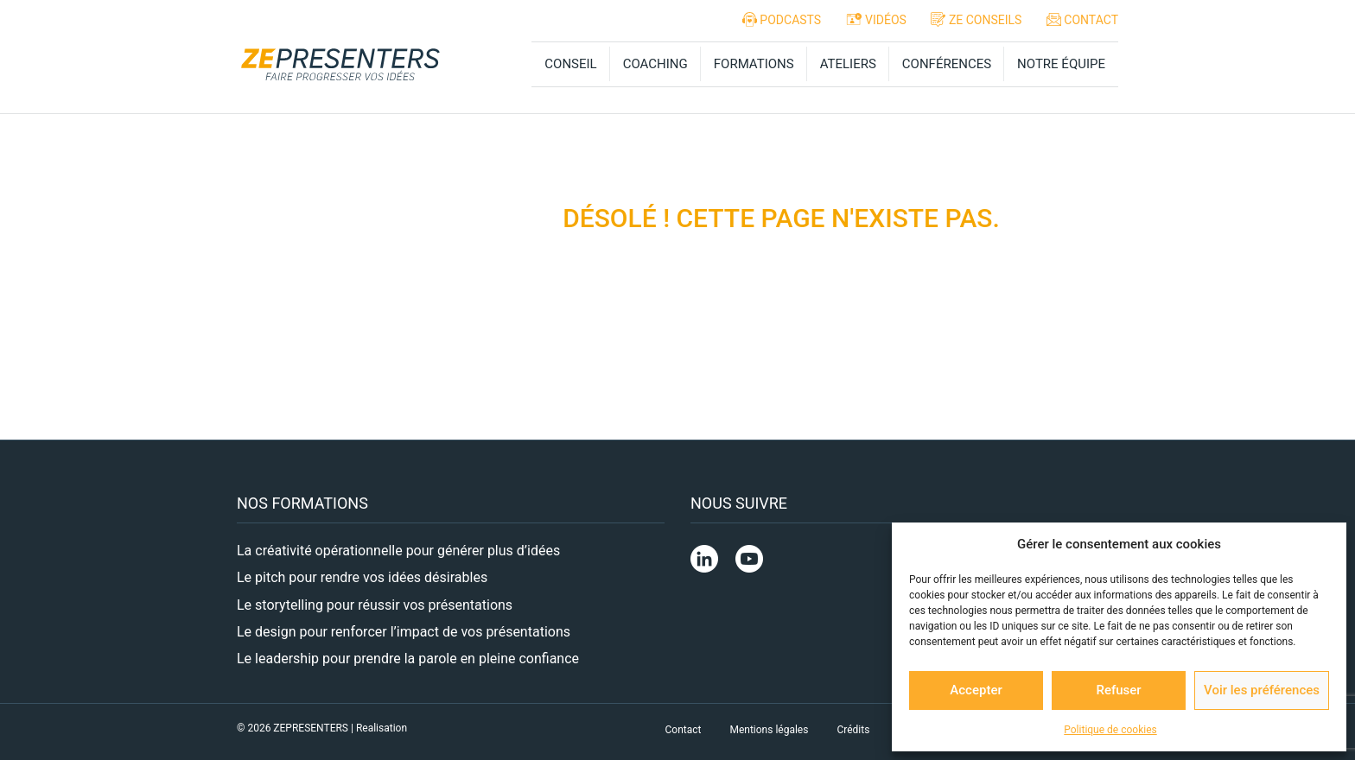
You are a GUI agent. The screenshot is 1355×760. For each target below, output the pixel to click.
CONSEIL (570, 64)
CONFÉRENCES (946, 64)
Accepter (976, 690)
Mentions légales (768, 730)
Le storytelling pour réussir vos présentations (374, 605)
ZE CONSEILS (973, 19)
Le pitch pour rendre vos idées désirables (362, 577)
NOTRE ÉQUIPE (1061, 64)
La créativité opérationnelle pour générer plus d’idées (398, 550)
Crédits (853, 730)
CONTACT (1080, 19)
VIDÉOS (874, 19)
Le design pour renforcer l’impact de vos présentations (403, 632)
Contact (683, 730)
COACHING (655, 64)
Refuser (1118, 690)
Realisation (381, 728)
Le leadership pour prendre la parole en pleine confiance (408, 658)
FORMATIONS (754, 64)
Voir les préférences (1262, 690)
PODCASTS (779, 19)
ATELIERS (848, 64)
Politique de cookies (1110, 730)
